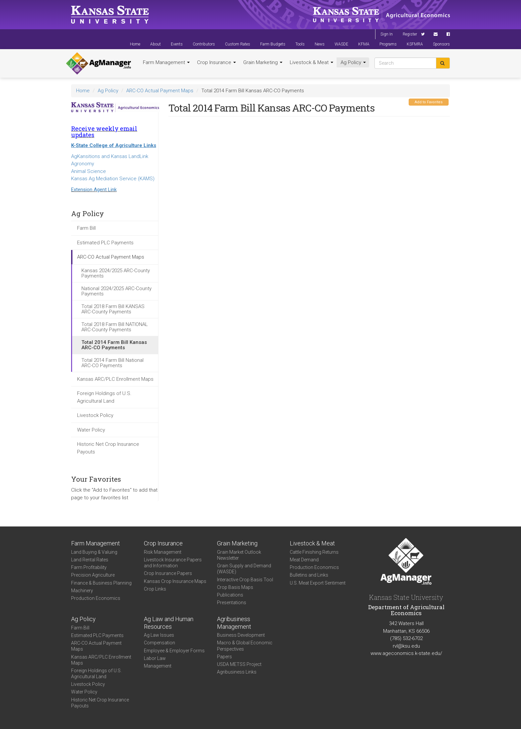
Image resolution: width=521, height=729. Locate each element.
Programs (388, 44)
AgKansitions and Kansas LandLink (109, 156)
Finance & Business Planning (101, 583)
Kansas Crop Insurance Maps (175, 581)
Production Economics (95, 598)
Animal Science (88, 171)
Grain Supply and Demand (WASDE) (244, 568)
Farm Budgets (272, 44)
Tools (300, 44)
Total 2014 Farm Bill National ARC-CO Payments (112, 363)
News (320, 44)
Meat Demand (304, 559)
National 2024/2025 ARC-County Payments (116, 291)
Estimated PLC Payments (105, 243)
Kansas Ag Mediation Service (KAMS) (113, 179)
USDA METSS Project (239, 664)
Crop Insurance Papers (168, 573)
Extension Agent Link (94, 190)
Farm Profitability (89, 567)
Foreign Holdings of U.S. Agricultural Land (104, 397)
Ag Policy (353, 62)
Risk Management (162, 552)
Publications (230, 595)
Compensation (159, 642)
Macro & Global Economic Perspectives (244, 645)
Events (177, 44)
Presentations (231, 602)
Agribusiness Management (234, 622)
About (155, 44)
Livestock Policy (95, 415)
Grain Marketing (262, 62)
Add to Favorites (429, 102)
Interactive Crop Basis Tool (245, 579)
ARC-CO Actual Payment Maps (159, 91)
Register (410, 34)
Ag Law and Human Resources (168, 622)
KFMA (363, 44)
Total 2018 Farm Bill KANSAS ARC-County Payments (113, 309)
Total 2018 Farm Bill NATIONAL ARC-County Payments (114, 327)
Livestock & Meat (311, 62)
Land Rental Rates (89, 559)
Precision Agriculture (93, 575)
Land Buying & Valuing (94, 552)
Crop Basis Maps (235, 587)
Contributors (204, 44)
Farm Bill (86, 228)
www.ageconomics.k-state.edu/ (406, 653)
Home (135, 44)
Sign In (386, 34)
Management (157, 666)
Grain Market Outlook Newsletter (239, 555)
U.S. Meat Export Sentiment (318, 583)
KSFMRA (415, 44)
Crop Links (155, 589)
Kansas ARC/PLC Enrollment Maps (115, 379)
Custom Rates (237, 44)
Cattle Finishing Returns (314, 552)
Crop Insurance (216, 62)
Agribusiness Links (237, 672)
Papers (224, 656)
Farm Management (166, 62)
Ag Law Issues (159, 635)
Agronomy (82, 164)
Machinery (82, 590)
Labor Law (155, 658)
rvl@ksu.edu (406, 646)
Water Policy (91, 430)
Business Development (241, 635)
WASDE (341, 44)
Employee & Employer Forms (174, 650)
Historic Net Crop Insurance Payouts (108, 448)
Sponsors (441, 44)
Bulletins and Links (309, 575)
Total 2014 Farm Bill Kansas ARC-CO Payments (114, 345)
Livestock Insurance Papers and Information (173, 562)
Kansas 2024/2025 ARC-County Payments (115, 273)
